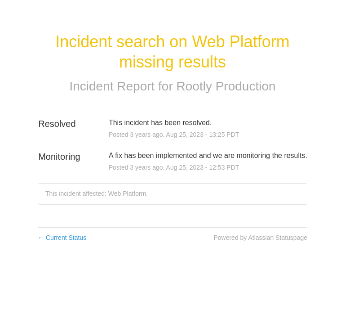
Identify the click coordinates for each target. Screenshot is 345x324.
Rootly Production (226, 86)
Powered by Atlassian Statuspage (260, 237)
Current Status (62, 237)
